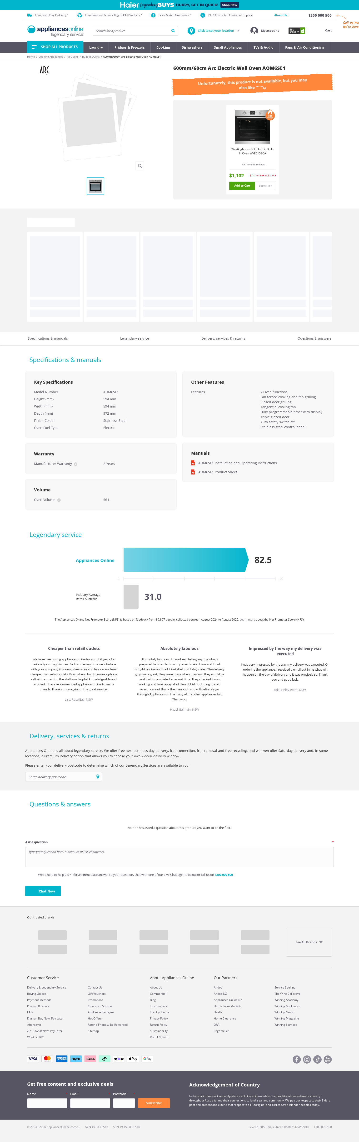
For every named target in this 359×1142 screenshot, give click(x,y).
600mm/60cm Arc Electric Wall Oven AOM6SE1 (132, 56)
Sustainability (159, 1031)
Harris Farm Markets (227, 1006)
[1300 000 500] (320, 15)
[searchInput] (135, 31)
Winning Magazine (286, 1018)
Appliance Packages (101, 1012)
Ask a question (36, 842)
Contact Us (95, 987)
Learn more (248, 619)
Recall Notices (159, 1037)
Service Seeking (284, 987)
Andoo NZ (220, 994)
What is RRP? (35, 1037)
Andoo (218, 987)
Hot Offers (95, 1018)
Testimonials (158, 1006)
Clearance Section (100, 1006)
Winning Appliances (287, 1006)
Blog (153, 1000)
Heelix (218, 1012)
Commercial (158, 994)
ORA (216, 1025)
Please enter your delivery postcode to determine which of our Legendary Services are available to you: (107, 765)
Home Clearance (225, 1018)
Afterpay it (34, 1025)
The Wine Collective (287, 994)
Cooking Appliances (51, 56)
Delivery (32, 987)
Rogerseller (221, 1031)
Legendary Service (54, 987)
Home (31, 56)
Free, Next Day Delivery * (48, 15)
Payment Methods (39, 1000)
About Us (280, 15)
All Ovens (72, 56)
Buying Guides (36, 994)
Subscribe (154, 1103)
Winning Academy (286, 1000)
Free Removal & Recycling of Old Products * (109, 15)
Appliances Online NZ (228, 1000)
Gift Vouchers (97, 994)
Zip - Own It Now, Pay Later (44, 1031)
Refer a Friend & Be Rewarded (108, 1025)
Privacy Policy (159, 1018)
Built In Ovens (91, 56)
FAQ (30, 1012)
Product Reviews (38, 1006)
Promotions (95, 1000)
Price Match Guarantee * (171, 15)
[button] (264, 31)
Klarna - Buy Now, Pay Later (45, 1018)
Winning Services (285, 1025)
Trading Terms (160, 1012)
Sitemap (93, 1031)
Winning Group (284, 1012)
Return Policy (158, 1025)
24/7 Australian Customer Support (226, 15)
